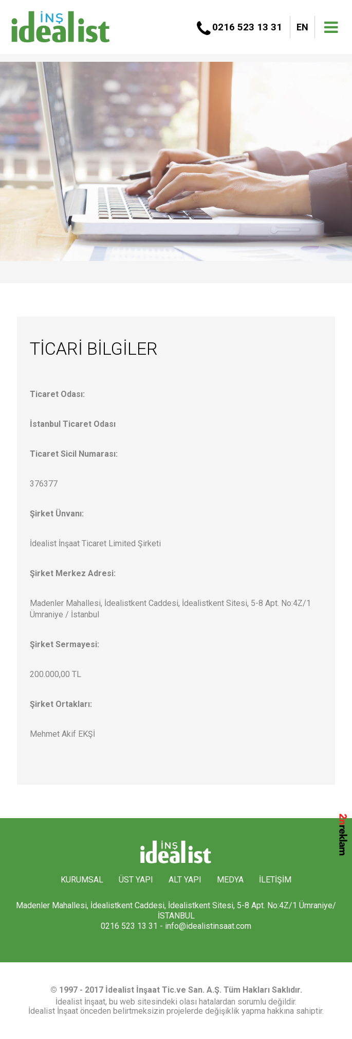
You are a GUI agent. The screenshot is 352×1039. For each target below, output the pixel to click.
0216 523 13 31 (247, 27)
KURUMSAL (82, 880)
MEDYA (230, 880)
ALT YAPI (185, 880)
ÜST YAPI (136, 880)
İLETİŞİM (275, 880)
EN (302, 27)
